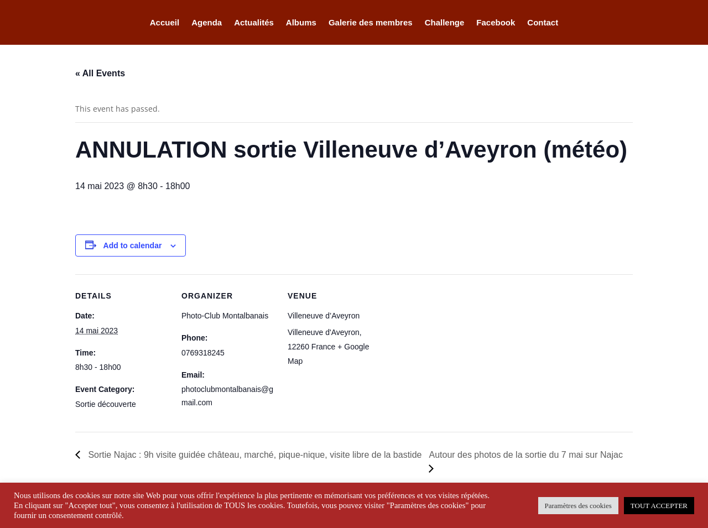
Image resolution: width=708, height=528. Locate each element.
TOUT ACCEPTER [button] (659, 505)
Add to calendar (132, 245)
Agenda (206, 23)
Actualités (254, 23)
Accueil (164, 23)
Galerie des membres (371, 23)
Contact (542, 23)
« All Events (100, 73)
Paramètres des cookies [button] (578, 505)
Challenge (445, 23)
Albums (301, 23)
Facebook (495, 23)
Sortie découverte (105, 404)
